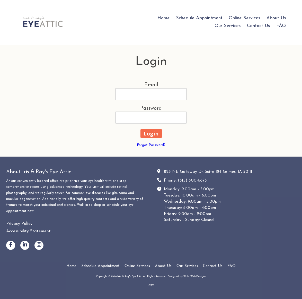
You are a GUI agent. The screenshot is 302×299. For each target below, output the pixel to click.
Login (151, 284)
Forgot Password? (151, 145)
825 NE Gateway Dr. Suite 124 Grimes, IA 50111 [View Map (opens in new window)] (208, 172)
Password (151, 108)
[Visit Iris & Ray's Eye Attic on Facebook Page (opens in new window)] (10, 245)
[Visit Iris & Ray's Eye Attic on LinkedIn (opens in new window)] (24, 245)
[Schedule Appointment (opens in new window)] (199, 18)
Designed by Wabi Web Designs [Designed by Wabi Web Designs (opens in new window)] (187, 276)
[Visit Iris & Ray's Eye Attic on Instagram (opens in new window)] (38, 245)
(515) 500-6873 (192, 180)
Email (151, 85)
